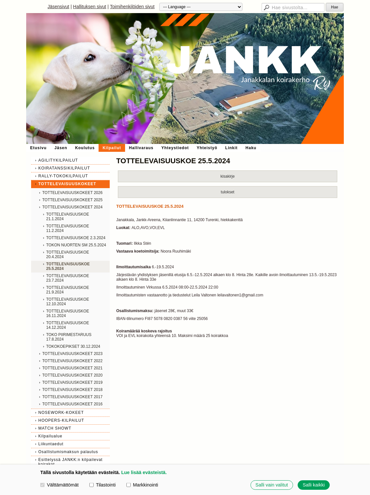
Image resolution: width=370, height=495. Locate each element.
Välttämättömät (59, 484)
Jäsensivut (58, 6)
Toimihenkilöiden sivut (132, 6)
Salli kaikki (313, 484)
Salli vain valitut (271, 484)
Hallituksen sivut (89, 6)
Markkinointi (142, 484)
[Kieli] (201, 7)
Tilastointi (102, 484)
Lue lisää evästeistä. (144, 472)
